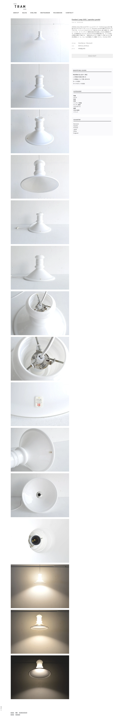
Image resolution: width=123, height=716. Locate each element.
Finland (75, 127)
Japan (75, 129)
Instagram (45, 12)
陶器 (74, 95)
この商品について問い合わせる (81, 79)
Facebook (57, 12)
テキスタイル (77, 106)
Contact (69, 12)
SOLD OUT (92, 56)
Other (75, 131)
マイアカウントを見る (79, 83)
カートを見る (76, 81)
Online (33, 12)
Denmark (76, 124)
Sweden (75, 126)
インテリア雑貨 (77, 103)
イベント (75, 112)
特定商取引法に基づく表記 (80, 74)
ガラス (75, 97)
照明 (74, 101)
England (75, 133)
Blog (24, 12)
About (16, 12)
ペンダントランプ (23, 713)
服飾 (74, 108)
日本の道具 (76, 110)
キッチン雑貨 (77, 104)
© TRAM (1, 708)
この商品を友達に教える (79, 77)
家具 (74, 99)
